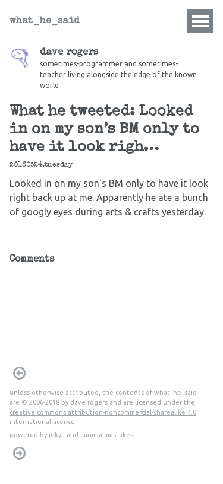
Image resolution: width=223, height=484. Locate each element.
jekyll (57, 434)
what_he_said (45, 21)
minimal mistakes (106, 434)
